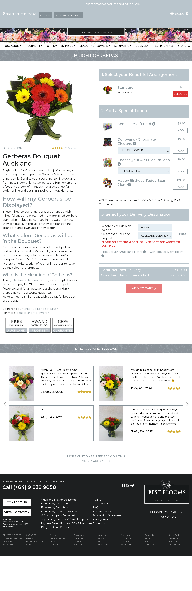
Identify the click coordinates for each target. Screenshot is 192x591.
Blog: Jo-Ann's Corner (55, 527)
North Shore (127, 541)
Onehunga (126, 544)
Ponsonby (150, 535)
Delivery (142, 45)
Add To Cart (144, 288)
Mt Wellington (104, 544)
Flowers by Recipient (54, 507)
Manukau (78, 544)
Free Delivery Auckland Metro (123, 251)
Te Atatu (172, 541)
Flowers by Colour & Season (59, 511)
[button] (144, 124)
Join (162, 14)
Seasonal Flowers (94, 45)
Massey (100, 538)
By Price (67, 45)
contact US (179, 14)
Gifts (51, 45)
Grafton (54, 544)
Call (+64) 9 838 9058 (29, 487)
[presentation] (4, 404)
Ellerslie (53, 541)
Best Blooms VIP (103, 511)
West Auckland (175, 544)
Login (149, 14)
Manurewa (102, 535)
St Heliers (149, 544)
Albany (29, 538)
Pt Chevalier (151, 538)
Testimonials (163, 45)
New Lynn (126, 535)
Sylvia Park (173, 535)
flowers (159, 512)
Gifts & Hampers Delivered (58, 515)
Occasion (12, 45)
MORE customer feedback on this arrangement (96, 458)
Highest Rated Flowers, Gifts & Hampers (66, 523)
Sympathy (121, 45)
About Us (99, 523)
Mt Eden (101, 541)
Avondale (54, 535)
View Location (17, 512)
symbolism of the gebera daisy (29, 280)
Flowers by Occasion (54, 503)
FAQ (95, 507)
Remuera (149, 541)
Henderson (79, 538)
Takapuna (173, 538)
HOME (97, 499)
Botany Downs (57, 538)
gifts (176, 512)
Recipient (33, 45)
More (184, 45)
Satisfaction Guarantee (107, 515)
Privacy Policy (101, 519)
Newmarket (127, 538)
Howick (77, 541)
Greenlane (79, 535)
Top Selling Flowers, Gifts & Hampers (64, 519)
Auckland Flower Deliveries (58, 499)
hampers (166, 517)
